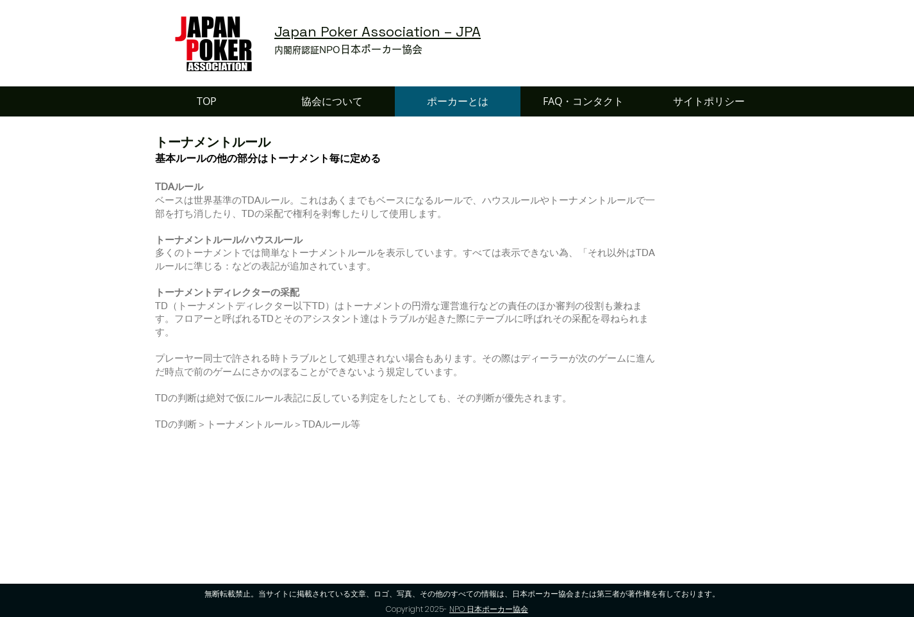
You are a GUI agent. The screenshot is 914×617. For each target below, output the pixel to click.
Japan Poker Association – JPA (377, 31)
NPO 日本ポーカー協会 (488, 609)
